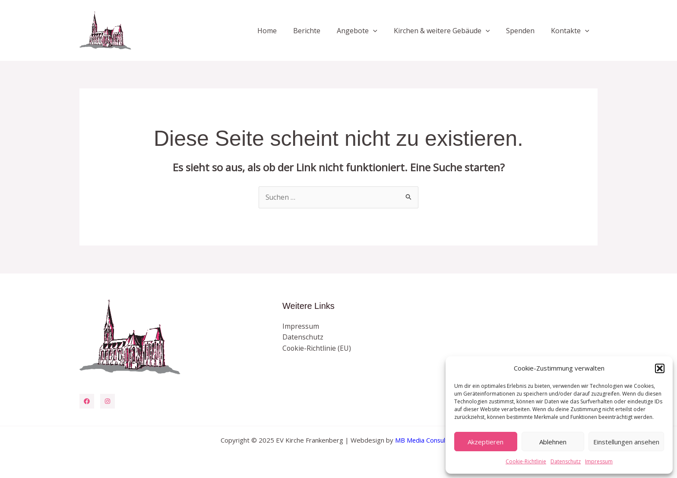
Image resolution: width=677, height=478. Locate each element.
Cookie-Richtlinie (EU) (317, 348)
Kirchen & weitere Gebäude (448, 31)
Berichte (318, 30)
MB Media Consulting (426, 440)
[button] (659, 368)
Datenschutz (565, 461)
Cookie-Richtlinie (526, 461)
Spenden (524, 30)
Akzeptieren (485, 441)
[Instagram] (107, 401)
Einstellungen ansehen (626, 441)
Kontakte (571, 31)
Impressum (599, 461)
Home (281, 30)
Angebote (366, 31)
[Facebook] (86, 401)
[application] (382, 31)
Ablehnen (552, 441)
